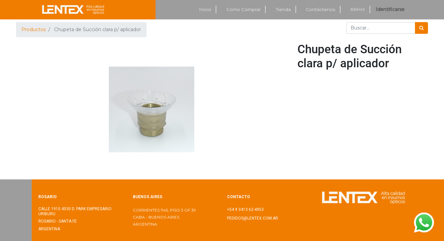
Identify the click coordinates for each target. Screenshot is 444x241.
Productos (33, 29)
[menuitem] (205, 9)
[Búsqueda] (421, 28)
